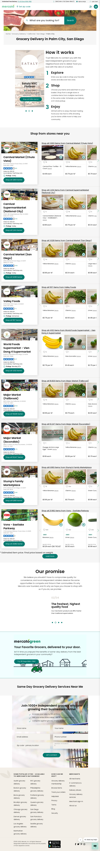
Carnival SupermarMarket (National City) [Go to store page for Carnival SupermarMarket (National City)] (14, 207)
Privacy (54, 800)
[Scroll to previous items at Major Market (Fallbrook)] (40, 399)
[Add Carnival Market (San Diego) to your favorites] (33, 249)
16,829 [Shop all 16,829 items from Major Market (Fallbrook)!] (14, 414)
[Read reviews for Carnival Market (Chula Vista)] (10, 168)
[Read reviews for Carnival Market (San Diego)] (10, 266)
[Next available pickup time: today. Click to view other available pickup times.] (10, 175)
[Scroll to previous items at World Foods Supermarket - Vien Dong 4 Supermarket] (40, 351)
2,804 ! (31, 99)
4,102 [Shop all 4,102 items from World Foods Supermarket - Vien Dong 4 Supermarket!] (14, 370)
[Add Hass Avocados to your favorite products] (67, 352)
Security (54, 813)
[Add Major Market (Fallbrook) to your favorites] (33, 389)
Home (8, 34)
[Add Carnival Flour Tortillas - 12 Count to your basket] (60, 157)
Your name (59, 728)
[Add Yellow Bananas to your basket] (83, 157)
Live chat (94, 1)
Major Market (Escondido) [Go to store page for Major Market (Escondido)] (12, 440)
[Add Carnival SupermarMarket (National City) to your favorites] (32, 199)
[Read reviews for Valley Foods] (10, 309)
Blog (53, 809)
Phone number (61, 737)
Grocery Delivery (19, 34)
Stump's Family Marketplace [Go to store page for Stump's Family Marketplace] (13, 483)
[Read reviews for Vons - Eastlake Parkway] (9, 536)
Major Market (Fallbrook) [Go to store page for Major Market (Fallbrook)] (12, 396)
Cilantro (91, 166)
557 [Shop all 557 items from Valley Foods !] (13, 320)
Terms (53, 805)
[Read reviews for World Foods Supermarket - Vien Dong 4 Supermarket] (10, 359)
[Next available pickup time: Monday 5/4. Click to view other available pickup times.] (12, 366)
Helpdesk (55, 796)
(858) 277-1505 (8, 262)
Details (50, 168)
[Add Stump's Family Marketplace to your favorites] (32, 476)
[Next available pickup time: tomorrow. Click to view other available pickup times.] (11, 316)
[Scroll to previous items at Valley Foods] (40, 304)
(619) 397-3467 (8, 533)
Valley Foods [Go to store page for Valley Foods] (11, 301)
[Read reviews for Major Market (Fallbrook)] (10, 406)
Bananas (46, 537)
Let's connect (51, 755)
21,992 (65, 510)
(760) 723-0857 (8, 403)
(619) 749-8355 (8, 306)
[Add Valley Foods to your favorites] (33, 296)
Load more (50, 556)
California (31, 34)
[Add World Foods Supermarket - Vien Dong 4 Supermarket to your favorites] (32, 339)
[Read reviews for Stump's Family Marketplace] (10, 493)
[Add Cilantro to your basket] (83, 254)
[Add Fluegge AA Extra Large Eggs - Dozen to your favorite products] (44, 443)
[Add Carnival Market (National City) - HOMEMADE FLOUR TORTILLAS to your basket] (60, 206)
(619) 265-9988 (8, 356)
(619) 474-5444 (8, 216)
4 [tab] (61, 622)
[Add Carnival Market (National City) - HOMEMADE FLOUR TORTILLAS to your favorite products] (45, 212)
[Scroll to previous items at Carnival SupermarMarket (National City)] (40, 211)
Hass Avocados (70, 356)
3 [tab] (32, 111)
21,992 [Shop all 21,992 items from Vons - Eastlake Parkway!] (14, 544)
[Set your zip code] (23, 6)
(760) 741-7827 (8, 446)
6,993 (67, 467)
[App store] (54, 842)
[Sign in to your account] (91, 7)
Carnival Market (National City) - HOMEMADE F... (52, 217)
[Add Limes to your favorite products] (90, 306)
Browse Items (56, 788)
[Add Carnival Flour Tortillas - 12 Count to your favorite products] (45, 162)
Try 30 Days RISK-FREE (26, 661)
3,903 (67, 143)
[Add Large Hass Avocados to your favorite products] (90, 259)
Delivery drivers (75, 790)
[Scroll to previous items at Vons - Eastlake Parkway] (40, 530)
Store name (21, 728)
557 (59, 287)
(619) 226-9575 (8, 489)
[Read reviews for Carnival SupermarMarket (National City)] (10, 219)
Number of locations (61, 744)
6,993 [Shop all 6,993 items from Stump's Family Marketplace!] (14, 500)
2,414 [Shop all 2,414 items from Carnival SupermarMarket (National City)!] (14, 230)
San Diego (41, 34)
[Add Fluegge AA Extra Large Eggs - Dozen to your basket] (60, 438)
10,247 (66, 424)
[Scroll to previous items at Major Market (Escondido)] (40, 442)
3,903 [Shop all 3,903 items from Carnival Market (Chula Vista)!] (14, 180)
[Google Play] (54, 846)
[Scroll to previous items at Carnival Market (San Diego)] (40, 259)
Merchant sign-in (76, 801)
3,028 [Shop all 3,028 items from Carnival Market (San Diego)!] (14, 277)
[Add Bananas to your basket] (60, 524)
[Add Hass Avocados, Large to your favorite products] (91, 400)
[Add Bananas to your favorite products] (45, 530)
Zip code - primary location (28, 745)
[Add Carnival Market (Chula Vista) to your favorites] (32, 152)
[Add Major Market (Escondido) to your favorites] (32, 433)
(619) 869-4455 (8, 165)
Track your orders (58, 792)
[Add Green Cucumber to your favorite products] (90, 486)
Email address (22, 737)
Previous (50, 610)
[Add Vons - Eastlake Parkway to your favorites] (33, 519)
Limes (90, 310)
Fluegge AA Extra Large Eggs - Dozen (51, 448)
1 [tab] (26, 111)
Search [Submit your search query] (70, 20)
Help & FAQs (81, 1)
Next (84, 610)
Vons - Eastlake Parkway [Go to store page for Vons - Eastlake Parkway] (13, 526)
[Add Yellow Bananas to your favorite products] (68, 162)
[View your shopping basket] (96, 7)
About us (73, 805)
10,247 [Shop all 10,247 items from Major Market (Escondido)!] (14, 457)
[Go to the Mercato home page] (8, 6)
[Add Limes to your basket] (83, 524)
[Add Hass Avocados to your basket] (83, 347)
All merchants (74, 779)
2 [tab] (29, 111)
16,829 (65, 381)
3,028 (67, 240)
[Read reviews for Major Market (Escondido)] (10, 449)
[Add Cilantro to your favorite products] (90, 162)
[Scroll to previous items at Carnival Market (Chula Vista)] (40, 160)
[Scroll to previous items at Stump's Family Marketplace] (40, 485)
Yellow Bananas (71, 166)
